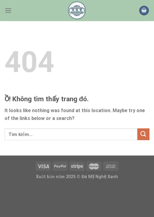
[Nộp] (143, 134)
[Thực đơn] (8, 10)
